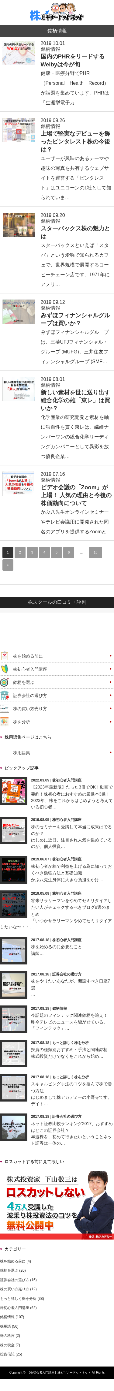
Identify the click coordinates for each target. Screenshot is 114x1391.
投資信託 (7, 1354)
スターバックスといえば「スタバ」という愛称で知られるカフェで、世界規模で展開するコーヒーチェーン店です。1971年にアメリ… (75, 265)
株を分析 (21, 721)
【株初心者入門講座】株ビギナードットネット (59, 1372)
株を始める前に (28, 656)
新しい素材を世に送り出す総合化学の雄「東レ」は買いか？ (75, 400)
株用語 (5, 1326)
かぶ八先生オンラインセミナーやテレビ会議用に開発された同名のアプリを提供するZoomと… (76, 521)
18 (95, 552)
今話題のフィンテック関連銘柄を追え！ (69, 1015)
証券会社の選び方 (30, 695)
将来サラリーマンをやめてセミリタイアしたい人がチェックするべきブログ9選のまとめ (71, 907)
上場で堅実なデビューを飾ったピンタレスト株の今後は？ (75, 141)
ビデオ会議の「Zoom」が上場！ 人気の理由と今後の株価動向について (76, 495)
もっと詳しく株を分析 (70, 1043)
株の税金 (7, 1345)
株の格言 (7, 1335)
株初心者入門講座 (30, 669)
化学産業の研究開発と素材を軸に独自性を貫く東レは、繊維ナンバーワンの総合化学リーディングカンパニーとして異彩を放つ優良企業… (75, 437)
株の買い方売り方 (30, 708)
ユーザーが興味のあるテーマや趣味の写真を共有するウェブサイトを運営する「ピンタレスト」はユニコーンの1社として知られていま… (76, 178)
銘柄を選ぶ (23, 682)
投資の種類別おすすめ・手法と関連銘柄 (69, 1049)
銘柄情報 (50, 49)
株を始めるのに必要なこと (56, 946)
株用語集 (21, 752)
